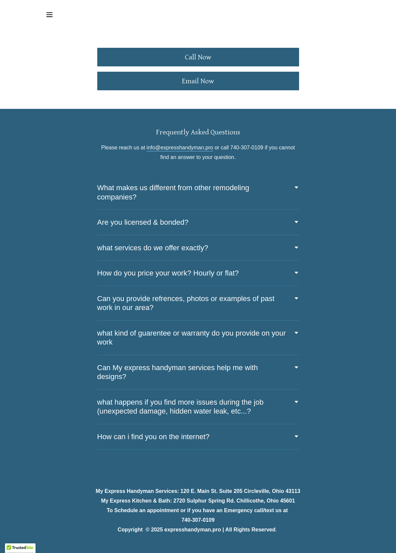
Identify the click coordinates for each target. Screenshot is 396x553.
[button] (49, 14)
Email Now (198, 81)
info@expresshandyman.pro (180, 147)
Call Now (198, 57)
